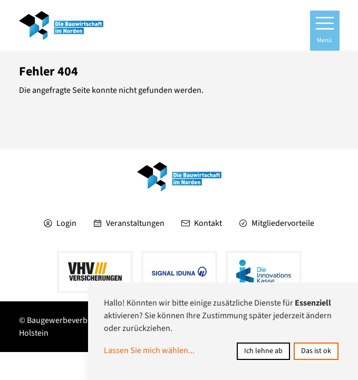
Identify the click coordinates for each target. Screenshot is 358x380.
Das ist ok (316, 351)
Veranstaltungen (129, 223)
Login (60, 223)
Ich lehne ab (263, 351)
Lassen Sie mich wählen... (149, 350)
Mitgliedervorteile (276, 223)
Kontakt (201, 223)
